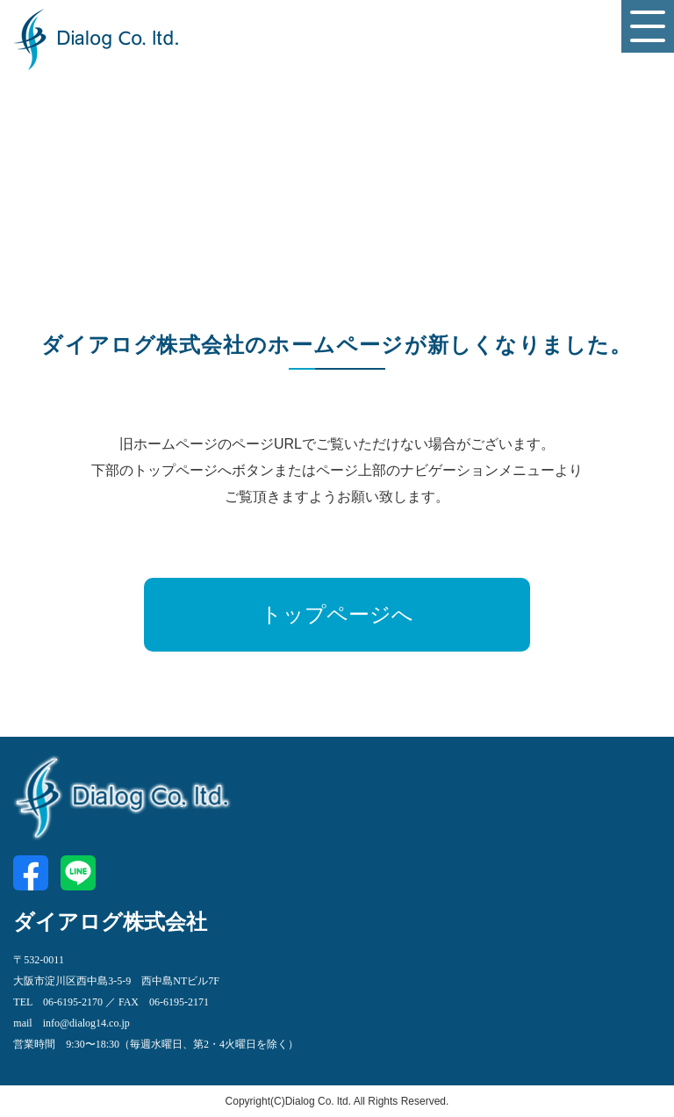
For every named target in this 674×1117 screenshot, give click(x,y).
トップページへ (337, 614)
